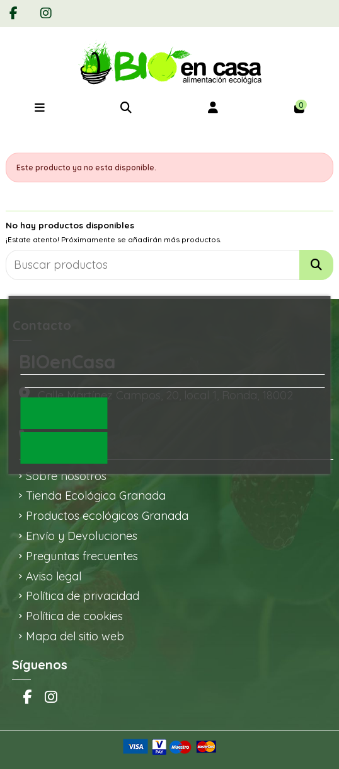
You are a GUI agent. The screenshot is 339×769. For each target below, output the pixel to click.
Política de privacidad (82, 596)
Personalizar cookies (68, 380)
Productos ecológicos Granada (107, 515)
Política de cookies (74, 616)
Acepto (64, 413)
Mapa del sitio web (75, 636)
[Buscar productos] (316, 265)
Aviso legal (53, 576)
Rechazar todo (63, 447)
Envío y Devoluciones (81, 536)
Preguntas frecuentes (82, 556)
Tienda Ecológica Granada (96, 495)
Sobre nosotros (66, 476)
